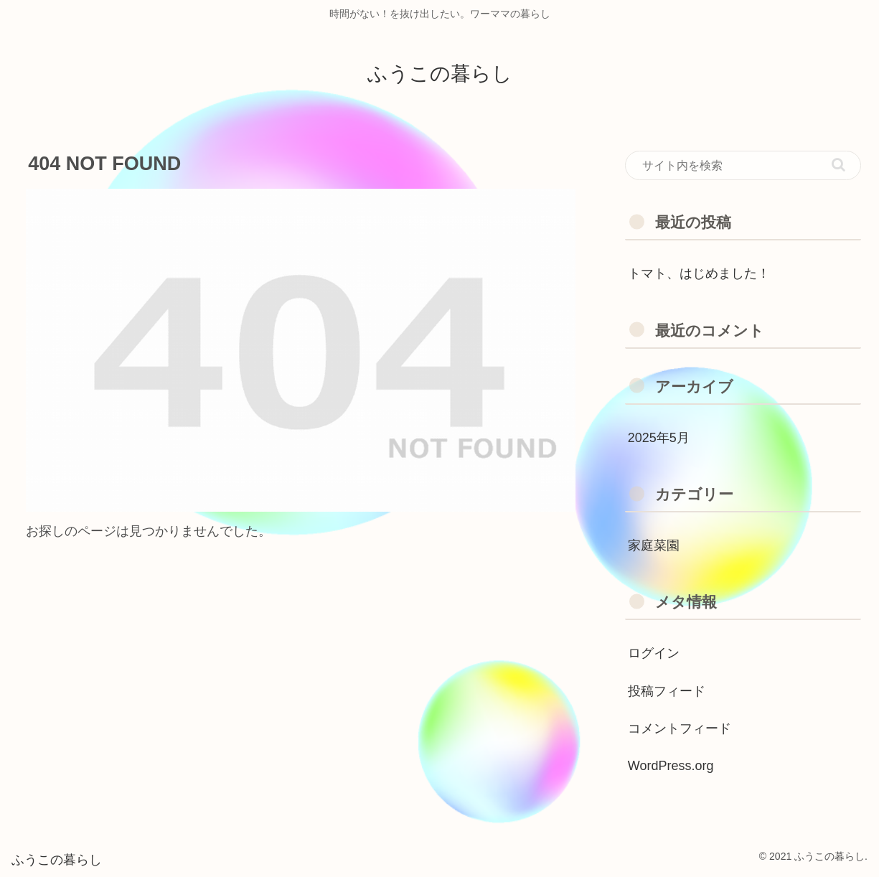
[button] (838, 164)
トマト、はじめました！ (699, 273)
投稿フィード (666, 691)
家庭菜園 (654, 545)
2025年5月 (659, 438)
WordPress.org (671, 766)
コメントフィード (679, 728)
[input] (743, 166)
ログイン (654, 653)
